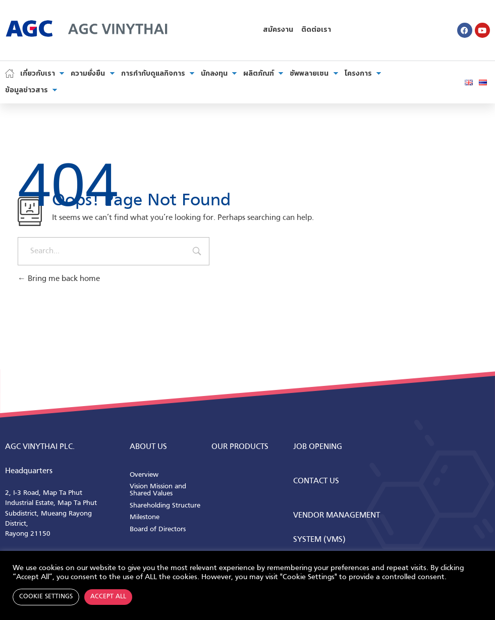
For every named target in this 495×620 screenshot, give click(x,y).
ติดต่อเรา (316, 30)
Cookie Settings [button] (46, 597)
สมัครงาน (278, 30)
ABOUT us (148, 447)
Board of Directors (158, 529)
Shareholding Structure (165, 505)
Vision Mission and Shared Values (158, 490)
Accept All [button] (108, 597)
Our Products (239, 447)
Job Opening (317, 447)
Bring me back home (59, 279)
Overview (144, 475)
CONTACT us (316, 481)
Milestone (144, 517)
